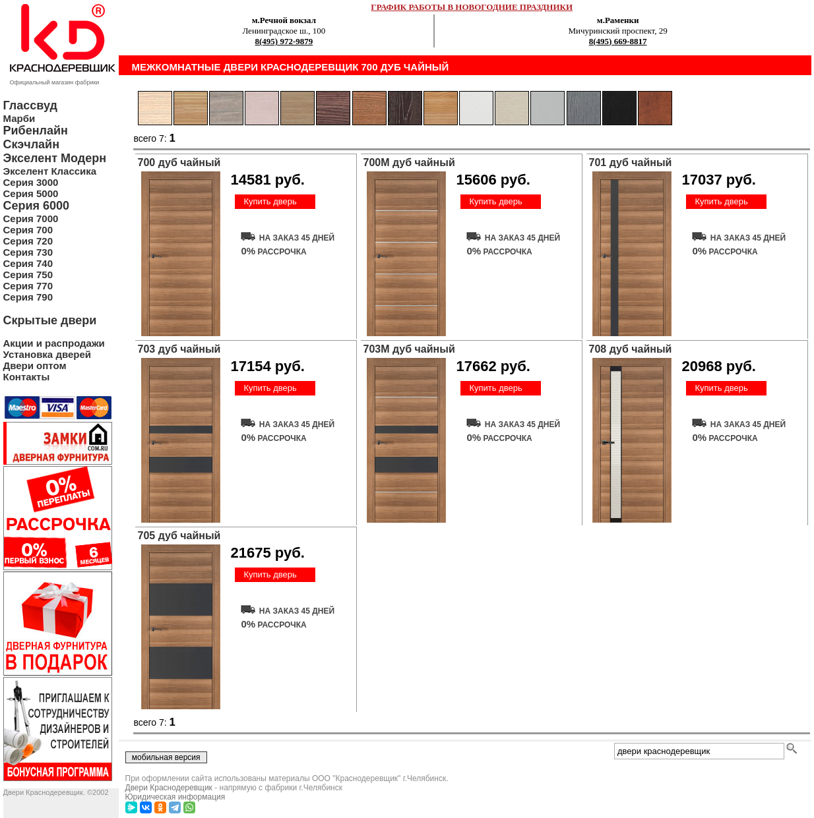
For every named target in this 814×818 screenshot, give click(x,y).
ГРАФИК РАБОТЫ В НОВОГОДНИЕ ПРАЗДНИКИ (472, 7)
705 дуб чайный (179, 535)
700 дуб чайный (179, 162)
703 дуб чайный (179, 349)
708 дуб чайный (630, 349)
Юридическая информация (175, 797)
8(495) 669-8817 (618, 41)
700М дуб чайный (409, 162)
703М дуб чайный (409, 349)
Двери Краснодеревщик (168, 787)
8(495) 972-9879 (284, 41)
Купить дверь (269, 201)
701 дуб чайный (630, 162)
